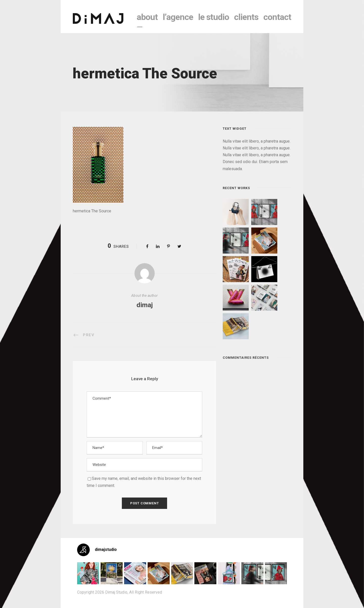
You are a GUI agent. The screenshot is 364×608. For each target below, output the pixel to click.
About (147, 17)
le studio (213, 17)
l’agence (178, 17)
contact (277, 17)
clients (246, 17)
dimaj (144, 305)
